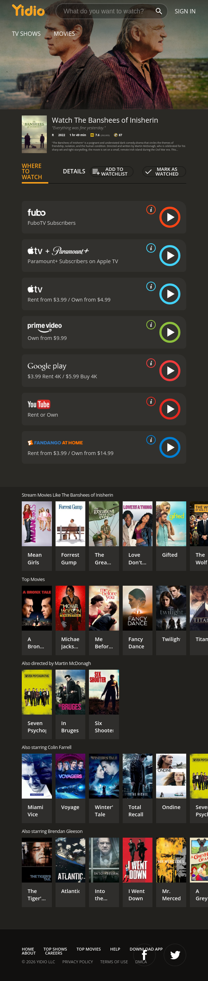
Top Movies (89, 949)
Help (115, 949)
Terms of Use (114, 961)
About (29, 953)
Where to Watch (32, 171)
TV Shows (26, 34)
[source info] (149, 209)
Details (74, 171)
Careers (53, 953)
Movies (64, 34)
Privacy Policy (77, 961)
